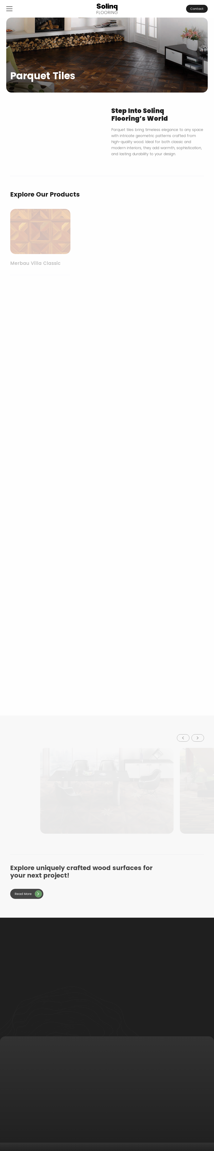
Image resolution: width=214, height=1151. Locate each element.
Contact (197, 8)
